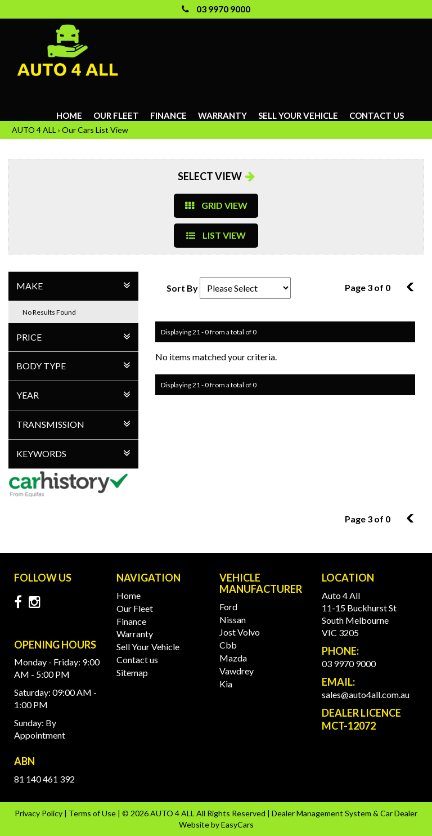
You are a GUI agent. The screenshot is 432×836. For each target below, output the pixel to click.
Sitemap (132, 672)
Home (69, 115)
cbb (228, 645)
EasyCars (237, 824)
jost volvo (239, 632)
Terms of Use (93, 813)
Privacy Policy (39, 813)
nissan (232, 619)
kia (225, 683)
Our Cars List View (95, 130)
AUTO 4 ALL (34, 130)
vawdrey (236, 670)
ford (228, 606)
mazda (233, 657)
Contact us (376, 115)
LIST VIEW (216, 235)
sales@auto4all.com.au (366, 694)
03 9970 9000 (216, 8)
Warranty (222, 115)
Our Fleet (116, 115)
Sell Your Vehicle (298, 115)
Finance (168, 115)
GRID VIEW (216, 205)
